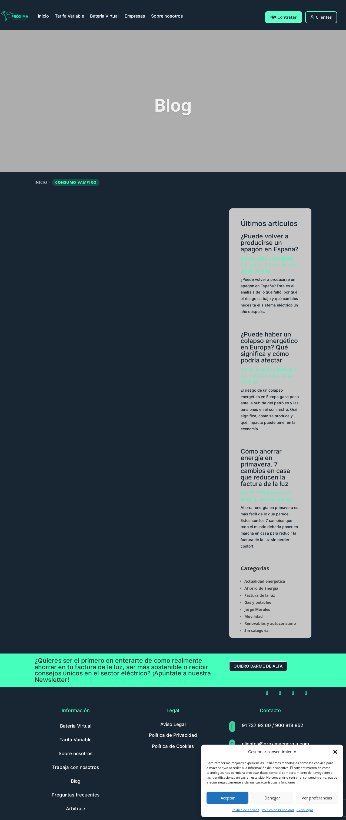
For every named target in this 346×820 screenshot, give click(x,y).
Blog (76, 781)
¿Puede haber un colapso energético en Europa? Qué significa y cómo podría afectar (269, 347)
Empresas (135, 16)
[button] (335, 752)
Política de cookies (245, 810)
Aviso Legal (173, 724)
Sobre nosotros (167, 16)
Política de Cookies (173, 746)
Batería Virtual (104, 16)
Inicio (43, 16)
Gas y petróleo (264, 375)
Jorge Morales (255, 271)
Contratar (284, 17)
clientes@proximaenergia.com (275, 743)
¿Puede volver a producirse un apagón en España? (269, 242)
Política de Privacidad (278, 810)
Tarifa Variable (69, 16)
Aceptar (228, 798)
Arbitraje (75, 808)
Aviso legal (305, 810)
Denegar (272, 798)
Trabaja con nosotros (75, 767)
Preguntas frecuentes (75, 795)
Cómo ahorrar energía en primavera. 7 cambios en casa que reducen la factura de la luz (265, 468)
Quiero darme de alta (258, 666)
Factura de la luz (281, 264)
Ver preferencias (317, 798)
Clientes (321, 17)
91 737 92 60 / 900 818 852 (272, 725)
